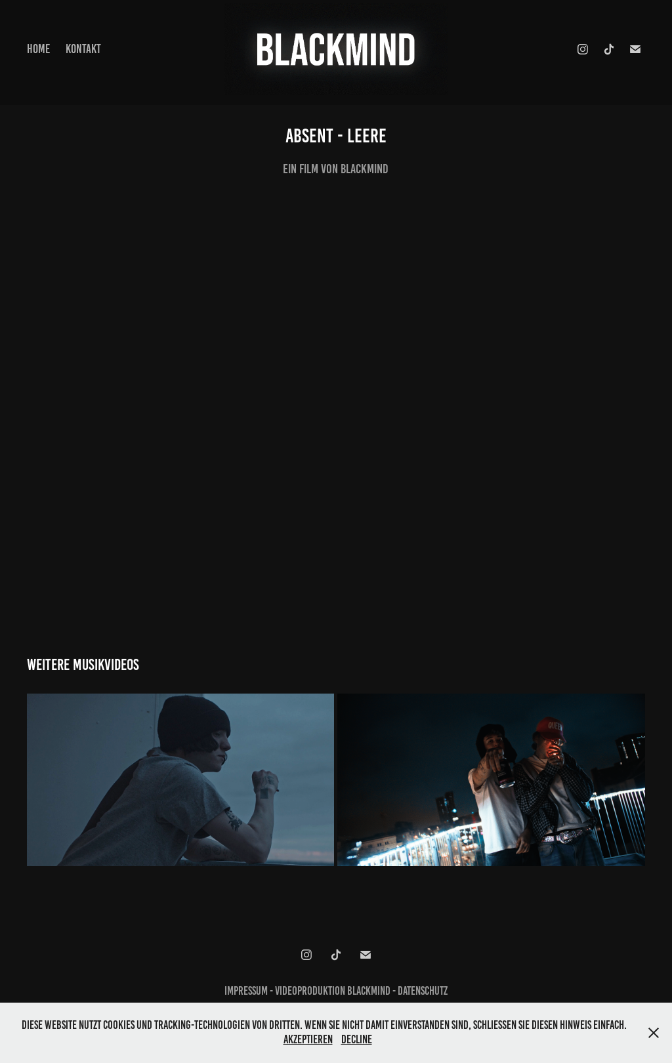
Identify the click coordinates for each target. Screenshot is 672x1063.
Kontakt (83, 49)
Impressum (246, 990)
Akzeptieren (308, 1039)
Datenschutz (423, 990)
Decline (356, 1039)
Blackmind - (371, 990)
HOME (38, 49)
